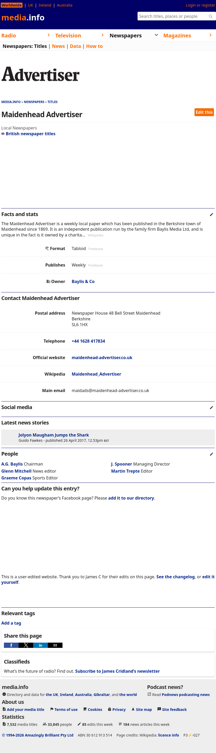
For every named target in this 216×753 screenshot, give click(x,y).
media (23, 17)
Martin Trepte (125, 471)
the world (128, 694)
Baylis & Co (83, 281)
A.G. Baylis (12, 464)
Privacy (119, 709)
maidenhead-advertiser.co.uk (102, 357)
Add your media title (25, 709)
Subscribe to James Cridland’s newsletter (117, 671)
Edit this (204, 112)
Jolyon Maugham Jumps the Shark (54, 435)
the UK (52, 694)
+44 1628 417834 (88, 341)
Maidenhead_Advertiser (96, 374)
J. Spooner (121, 464)
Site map (144, 709)
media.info (11, 102)
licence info (168, 734)
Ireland (45, 5)
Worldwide (12, 5)
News (58, 46)
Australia (64, 5)
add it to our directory (131, 498)
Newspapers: (18, 46)
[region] (108, 174)
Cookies (95, 709)
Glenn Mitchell (16, 471)
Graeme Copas (16, 478)
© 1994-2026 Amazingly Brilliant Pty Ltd (37, 734)
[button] (11, 645)
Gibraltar (102, 694)
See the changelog (175, 577)
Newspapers (34, 102)
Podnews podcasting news (186, 694)
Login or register (200, 5)
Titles (40, 46)
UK (30, 5)
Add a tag (11, 623)
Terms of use (66, 709)
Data (75, 46)
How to (94, 46)
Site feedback (174, 709)
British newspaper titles (28, 134)
